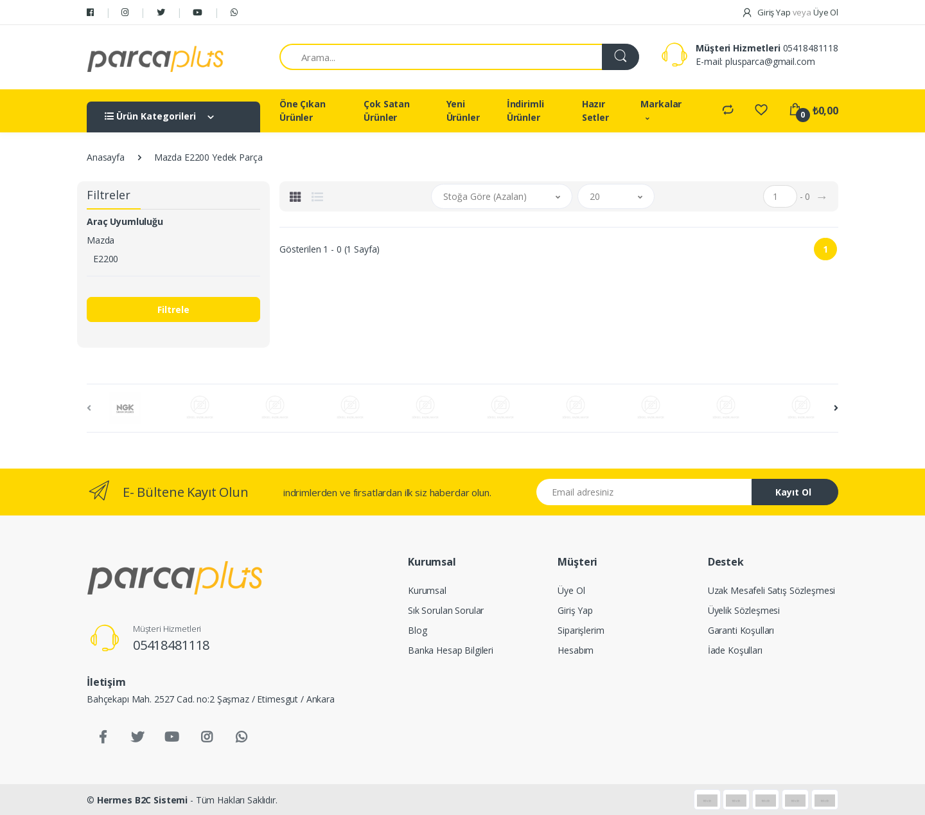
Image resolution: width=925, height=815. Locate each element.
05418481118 (810, 48)
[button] (501, 196)
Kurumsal (427, 590)
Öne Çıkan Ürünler (302, 110)
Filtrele (173, 309)
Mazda (100, 240)
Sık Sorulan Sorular (446, 610)
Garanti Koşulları (741, 630)
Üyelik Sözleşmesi (744, 610)
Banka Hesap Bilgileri (450, 650)
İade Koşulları (735, 650)
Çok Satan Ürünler (387, 110)
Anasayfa (106, 157)
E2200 (105, 259)
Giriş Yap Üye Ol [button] (789, 12)
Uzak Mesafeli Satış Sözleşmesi (772, 590)
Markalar (661, 104)
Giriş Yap (575, 610)
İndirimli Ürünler (525, 110)
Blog (417, 630)
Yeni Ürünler (463, 110)
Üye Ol (571, 590)
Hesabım (576, 650)
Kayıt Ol (793, 492)
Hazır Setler (595, 110)
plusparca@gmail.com (770, 61)
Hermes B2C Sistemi (142, 800)
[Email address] (644, 492)
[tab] (295, 196)
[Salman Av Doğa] (155, 57)
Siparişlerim (581, 630)
